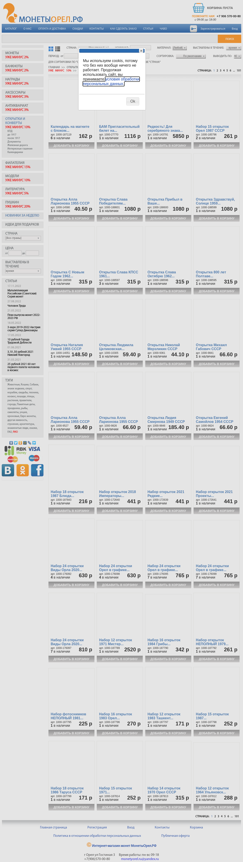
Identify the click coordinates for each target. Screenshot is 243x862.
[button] (141, 50)
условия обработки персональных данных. (111, 81)
